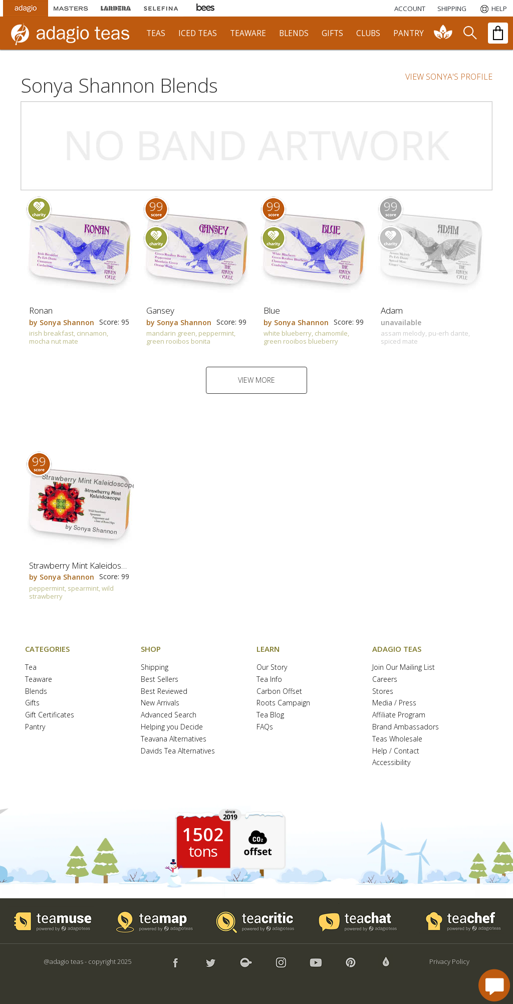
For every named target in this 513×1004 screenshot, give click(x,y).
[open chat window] (494, 985)
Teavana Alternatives (173, 739)
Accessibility (391, 763)
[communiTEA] (443, 33)
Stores (382, 691)
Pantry (35, 727)
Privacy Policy (449, 961)
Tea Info (269, 679)
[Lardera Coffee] (115, 8)
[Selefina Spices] (160, 8)
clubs (368, 33)
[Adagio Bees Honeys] (205, 8)
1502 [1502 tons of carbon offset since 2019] (203, 835)
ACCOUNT (409, 8)
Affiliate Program (398, 715)
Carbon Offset (279, 691)
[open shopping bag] (498, 33)
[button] (256, 842)
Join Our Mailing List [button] (403, 667)
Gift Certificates (49, 715)
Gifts (32, 703)
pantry (408, 33)
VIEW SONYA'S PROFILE (448, 76)
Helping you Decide (172, 727)
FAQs (264, 727)
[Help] (492, 9)
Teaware (38, 679)
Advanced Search (168, 715)
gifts (332, 33)
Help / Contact (395, 751)
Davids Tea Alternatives (178, 751)
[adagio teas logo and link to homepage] (74, 33)
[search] (469, 33)
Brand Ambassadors (405, 727)
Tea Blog (270, 715)
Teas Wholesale (397, 739)
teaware (248, 33)
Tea (31, 667)
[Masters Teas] (70, 8)
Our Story (271, 667)
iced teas (197, 33)
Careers (384, 679)
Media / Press (394, 703)
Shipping (154, 667)
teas (155, 33)
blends (294, 33)
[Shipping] (451, 8)
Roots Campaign (283, 703)
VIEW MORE (256, 380)
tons (202, 851)
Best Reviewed (164, 691)
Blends (36, 691)
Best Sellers (159, 679)
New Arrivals (160, 703)
